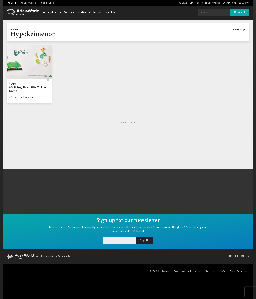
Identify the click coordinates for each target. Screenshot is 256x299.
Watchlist (110, 12)
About (198, 271)
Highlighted (50, 12)
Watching (229, 2)
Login (183, 2)
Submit (244, 2)
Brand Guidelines (239, 271)
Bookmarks (212, 2)
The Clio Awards (27, 2)
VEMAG (12, 83)
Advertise (211, 271)
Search (240, 12)
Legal (222, 271)
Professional (67, 12)
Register (196, 2)
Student (82, 12)
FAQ (176, 271)
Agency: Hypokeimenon (21, 97)
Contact (186, 271)
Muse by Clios (46, 2)
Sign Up (144, 240)
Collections (96, 12)
